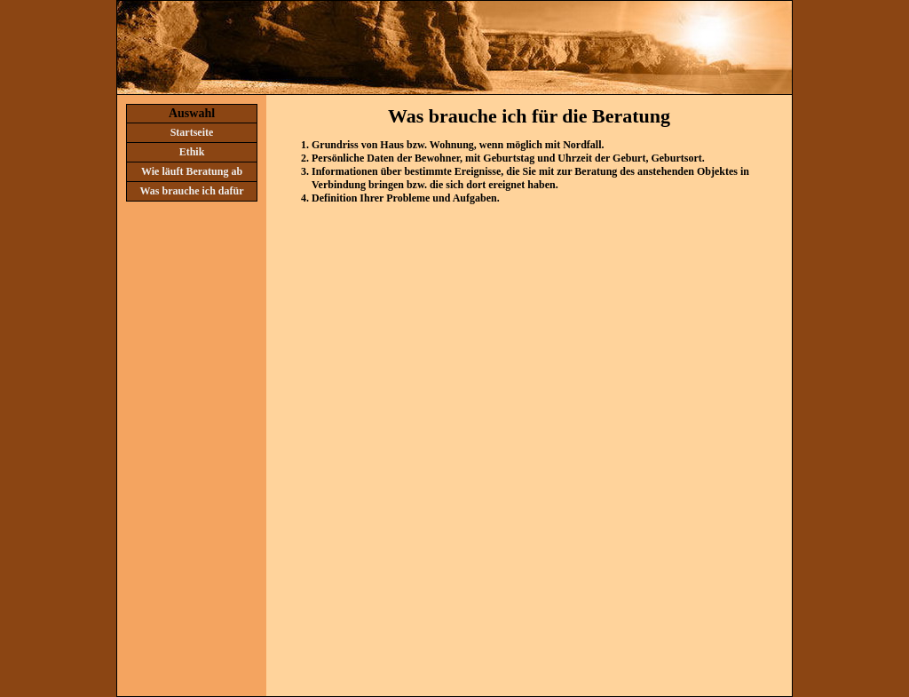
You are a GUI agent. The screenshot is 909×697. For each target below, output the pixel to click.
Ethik (192, 152)
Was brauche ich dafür (191, 191)
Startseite (192, 132)
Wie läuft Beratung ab (191, 171)
